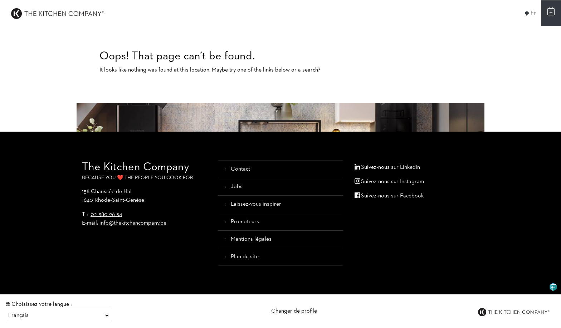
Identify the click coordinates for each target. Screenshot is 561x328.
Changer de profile (294, 311)
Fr (530, 13)
